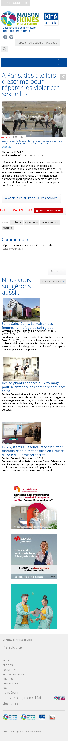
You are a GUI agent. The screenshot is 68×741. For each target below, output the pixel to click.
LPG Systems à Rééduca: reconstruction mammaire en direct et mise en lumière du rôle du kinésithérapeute (33, 451)
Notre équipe (11, 692)
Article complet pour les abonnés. (31, 198)
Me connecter (15, 3)
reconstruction (50, 222)
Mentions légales (13, 732)
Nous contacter (34, 732)
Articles (8, 665)
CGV (5, 688)
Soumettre (57, 271)
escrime (8, 227)
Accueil (7, 660)
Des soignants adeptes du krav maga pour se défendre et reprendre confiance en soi (34, 387)
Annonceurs (10, 683)
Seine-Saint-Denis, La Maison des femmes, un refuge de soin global (28, 325)
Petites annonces (13, 674)
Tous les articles (53, 281)
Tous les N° (10, 669)
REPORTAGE (7, 137)
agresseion (31, 222)
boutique (8, 679)
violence (16, 222)
